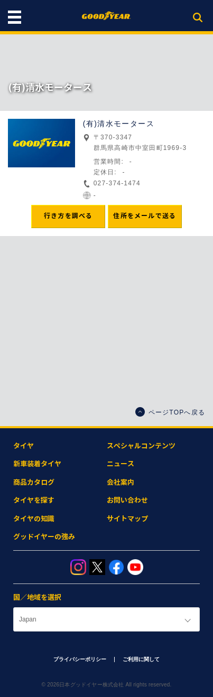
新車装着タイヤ (37, 463)
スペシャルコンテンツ (141, 445)
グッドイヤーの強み (44, 536)
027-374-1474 (117, 183)
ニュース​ (120, 463)
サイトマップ (127, 518)
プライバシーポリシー (79, 659)
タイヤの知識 (33, 518)
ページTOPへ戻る (170, 412)
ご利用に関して (141, 659)
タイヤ (23, 445)
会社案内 (120, 482)
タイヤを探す (33, 500)
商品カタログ (33, 482)
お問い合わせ (127, 500)
